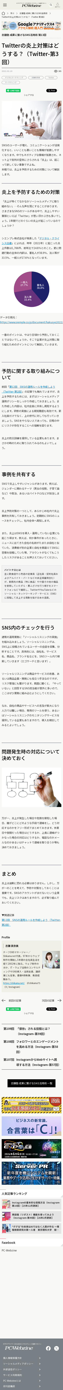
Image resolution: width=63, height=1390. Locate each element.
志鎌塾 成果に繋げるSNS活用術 (33, 13)
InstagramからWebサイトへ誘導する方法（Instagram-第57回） (37, 1062)
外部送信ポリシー (12, 1369)
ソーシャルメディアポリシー (18, 1364)
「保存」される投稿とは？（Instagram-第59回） (33, 1031)
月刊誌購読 (9, 1386)
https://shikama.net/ (14, 983)
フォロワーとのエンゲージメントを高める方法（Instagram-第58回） (37, 1046)
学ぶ (12, 13)
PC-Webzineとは (12, 1381)
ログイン (57, 5)
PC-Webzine (9, 1250)
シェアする (29, 94)
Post (51, 90)
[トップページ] (3, 13)
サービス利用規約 (12, 1375)
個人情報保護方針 (12, 1358)
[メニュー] (5, 5)
